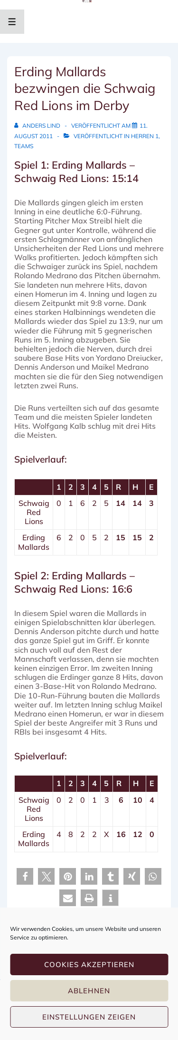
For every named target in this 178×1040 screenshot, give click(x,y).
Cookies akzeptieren (89, 964)
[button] (25, 876)
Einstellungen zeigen (89, 1016)
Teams (23, 146)
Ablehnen (89, 990)
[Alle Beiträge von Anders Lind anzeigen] (38, 125)
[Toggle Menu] (12, 22)
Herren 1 (145, 136)
